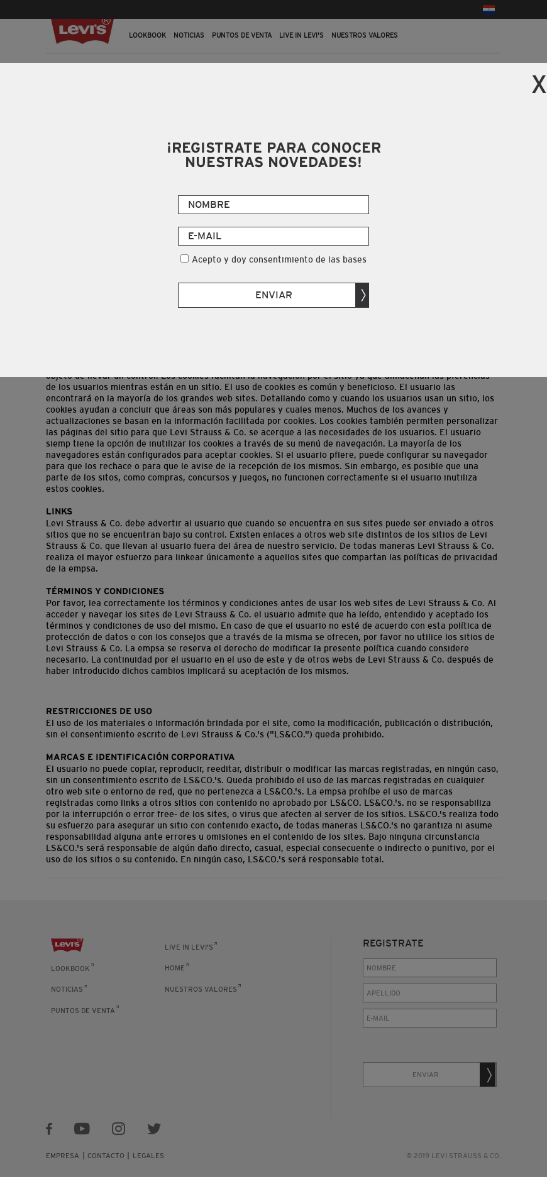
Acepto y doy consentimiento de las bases (279, 259)
